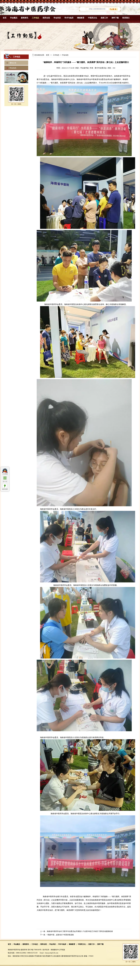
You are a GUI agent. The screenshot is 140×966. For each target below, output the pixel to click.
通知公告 (13, 63)
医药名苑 (46, 18)
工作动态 (35, 18)
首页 (4, 18)
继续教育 (80, 18)
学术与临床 (68, 18)
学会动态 (13, 68)
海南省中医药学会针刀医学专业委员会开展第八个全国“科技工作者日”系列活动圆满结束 (80, 931)
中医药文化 (92, 18)
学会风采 (57, 18)
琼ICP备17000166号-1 (35, 950)
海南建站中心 (55, 950)
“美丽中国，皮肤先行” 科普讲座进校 (60, 935)
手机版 (62, 950)
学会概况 (13, 18)
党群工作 (104, 18)
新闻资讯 (24, 18)
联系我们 (126, 18)
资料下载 (115, 18)
